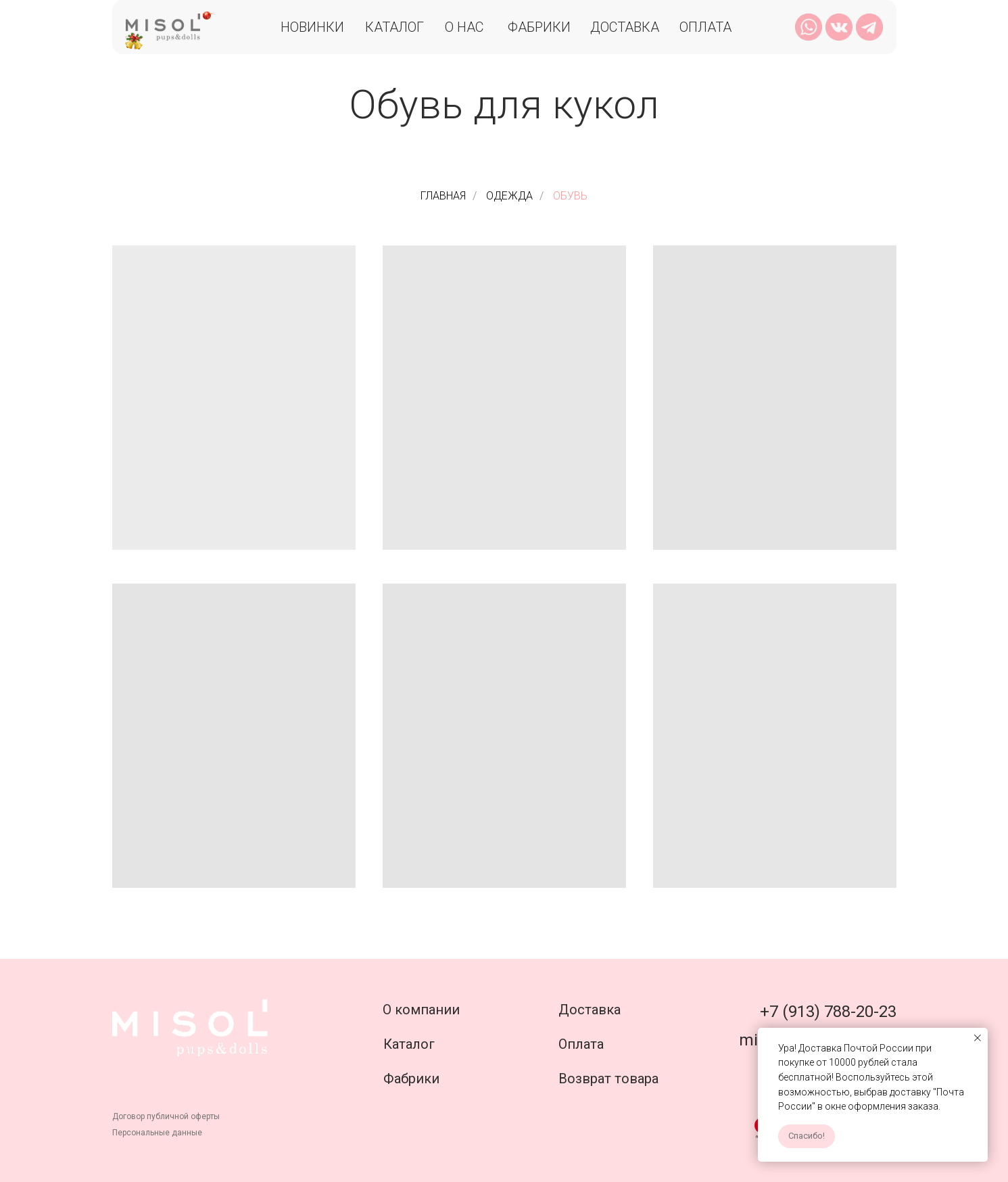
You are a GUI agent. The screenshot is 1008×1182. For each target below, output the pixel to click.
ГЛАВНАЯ (443, 195)
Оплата (705, 27)
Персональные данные (157, 1132)
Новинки (312, 27)
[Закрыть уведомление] (977, 1038)
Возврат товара (608, 1078)
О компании (421, 1009)
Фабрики (539, 27)
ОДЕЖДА (509, 195)
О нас (464, 27)
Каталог (394, 27)
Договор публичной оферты (166, 1116)
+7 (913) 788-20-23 (828, 1011)
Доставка (624, 27)
